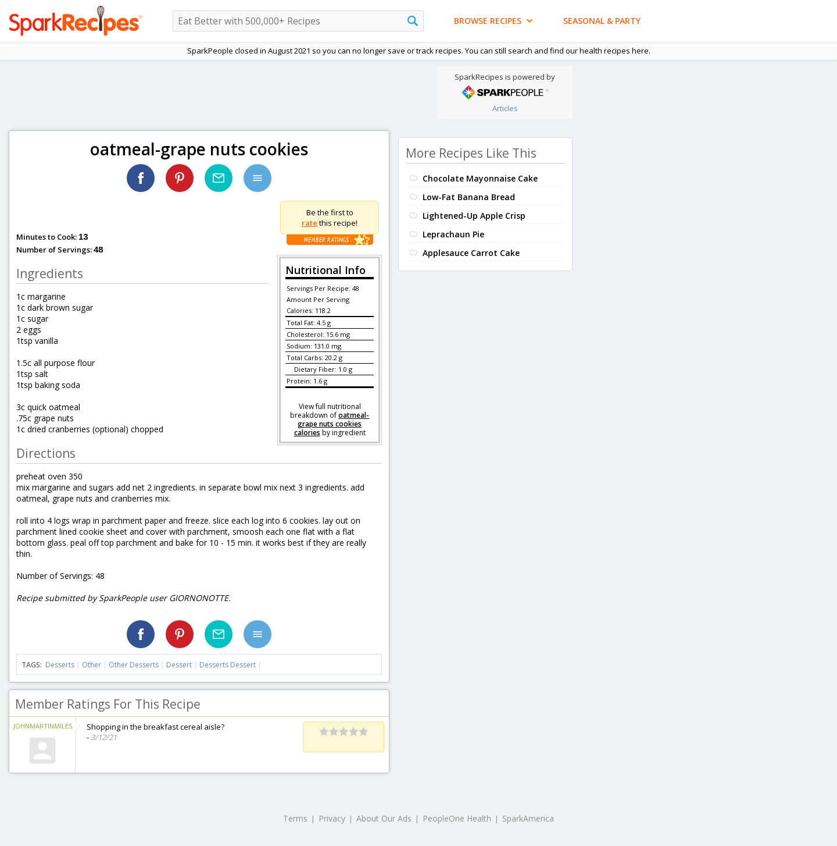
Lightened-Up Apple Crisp (474, 215)
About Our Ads (384, 818)
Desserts (59, 665)
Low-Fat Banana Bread (469, 196)
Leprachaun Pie (453, 234)
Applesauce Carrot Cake (471, 252)
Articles (505, 108)
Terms (295, 818)
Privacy (332, 818)
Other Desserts (134, 665)
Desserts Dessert (227, 665)
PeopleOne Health (457, 818)
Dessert (179, 665)
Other (91, 665)
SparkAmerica (528, 818)
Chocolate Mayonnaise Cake (480, 178)
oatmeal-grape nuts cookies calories (332, 424)
